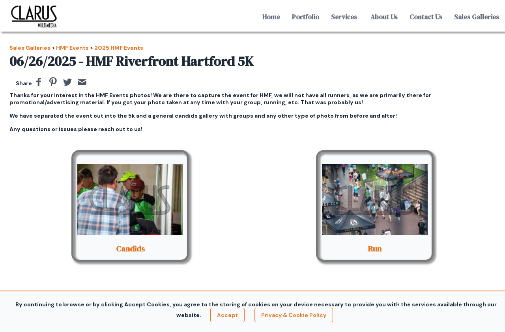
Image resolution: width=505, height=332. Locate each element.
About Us (384, 17)
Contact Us (426, 17)
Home (271, 17)
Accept (227, 315)
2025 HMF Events (118, 47)
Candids (130, 248)
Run (375, 248)
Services (344, 17)
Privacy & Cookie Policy (293, 315)
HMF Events (72, 47)
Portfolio (305, 17)
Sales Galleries (476, 17)
